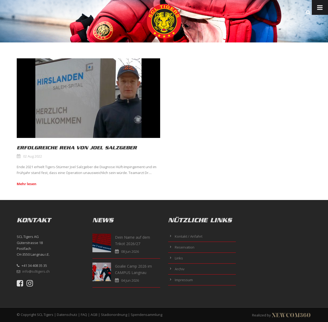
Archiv (180, 269)
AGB (94, 314)
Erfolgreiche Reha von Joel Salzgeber (77, 148)
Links (179, 258)
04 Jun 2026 (130, 280)
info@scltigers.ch (36, 271)
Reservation (184, 247)
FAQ (84, 314)
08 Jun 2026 (130, 251)
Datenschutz (67, 314)
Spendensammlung (146, 314)
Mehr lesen (26, 183)
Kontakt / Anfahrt (188, 236)
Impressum (184, 279)
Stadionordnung (114, 314)
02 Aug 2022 (32, 156)
